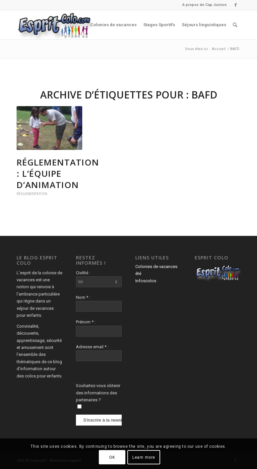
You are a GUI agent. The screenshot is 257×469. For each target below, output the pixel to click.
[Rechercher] (234, 24)
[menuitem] (203, 5)
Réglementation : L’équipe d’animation (58, 173)
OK (112, 457)
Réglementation (32, 193)
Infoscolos (145, 280)
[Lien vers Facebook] (235, 5)
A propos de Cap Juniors (204, 5)
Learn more (143, 457)
